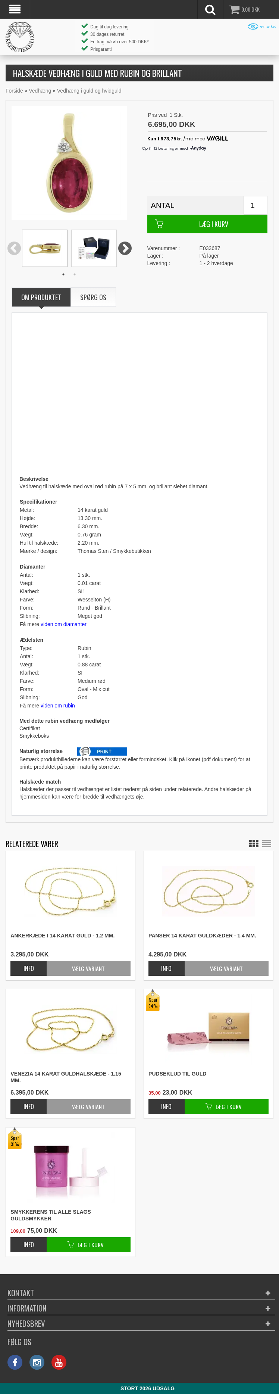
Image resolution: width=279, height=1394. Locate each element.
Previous (14, 249)
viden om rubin (58, 706)
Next (125, 249)
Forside (14, 91)
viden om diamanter (64, 624)
